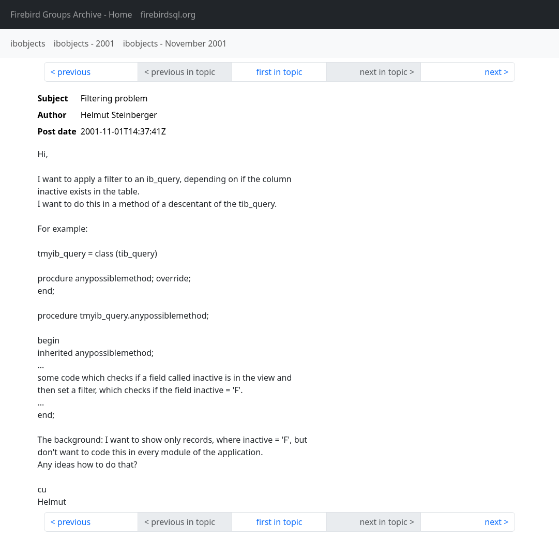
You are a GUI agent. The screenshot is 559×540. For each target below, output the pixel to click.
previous (73, 72)
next (493, 72)
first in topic (279, 72)
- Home (71, 14)
